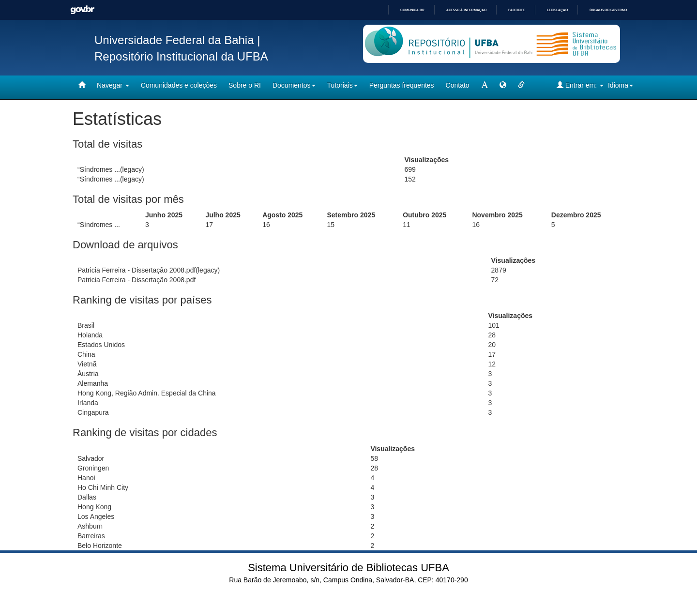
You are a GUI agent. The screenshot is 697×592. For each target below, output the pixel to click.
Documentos (294, 85)
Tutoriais (342, 85)
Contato (458, 85)
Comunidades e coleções (179, 85)
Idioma (620, 85)
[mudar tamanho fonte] (484, 85)
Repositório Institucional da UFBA (181, 56)
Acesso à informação (466, 10)
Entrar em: (580, 85)
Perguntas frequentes (401, 85)
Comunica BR (412, 10)
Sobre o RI (244, 85)
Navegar (113, 85)
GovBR (82, 10)
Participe (516, 10)
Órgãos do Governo (608, 10)
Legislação (557, 10)
